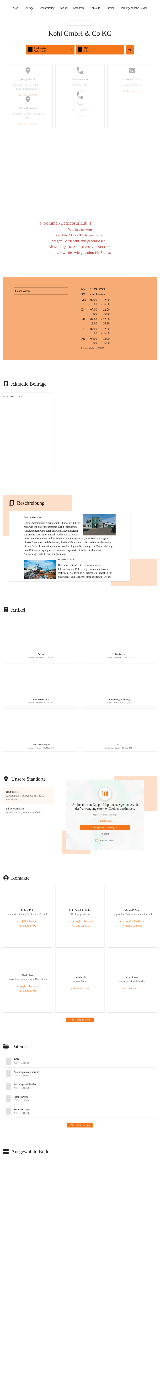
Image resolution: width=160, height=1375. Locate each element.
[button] (107, 538)
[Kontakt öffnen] (27, 944)
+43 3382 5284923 (132, 958)
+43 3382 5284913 (27, 958)
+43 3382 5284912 (80, 958)
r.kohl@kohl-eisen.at (27, 954)
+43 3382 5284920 (27, 1023)
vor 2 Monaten (8, 396)
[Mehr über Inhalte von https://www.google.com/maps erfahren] (105, 853)
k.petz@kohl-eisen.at (27, 1019)
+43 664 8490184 (80, 1021)
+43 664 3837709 (132, 1021)
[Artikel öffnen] (41, 667)
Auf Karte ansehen (27, 94)
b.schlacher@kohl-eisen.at (80, 954)
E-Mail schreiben (132, 91)
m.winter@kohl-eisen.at (132, 954)
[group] (80, 433)
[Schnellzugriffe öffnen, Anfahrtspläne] (50, 49)
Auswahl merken (105, 873)
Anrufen (80, 91)
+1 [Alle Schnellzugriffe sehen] (129, 49)
